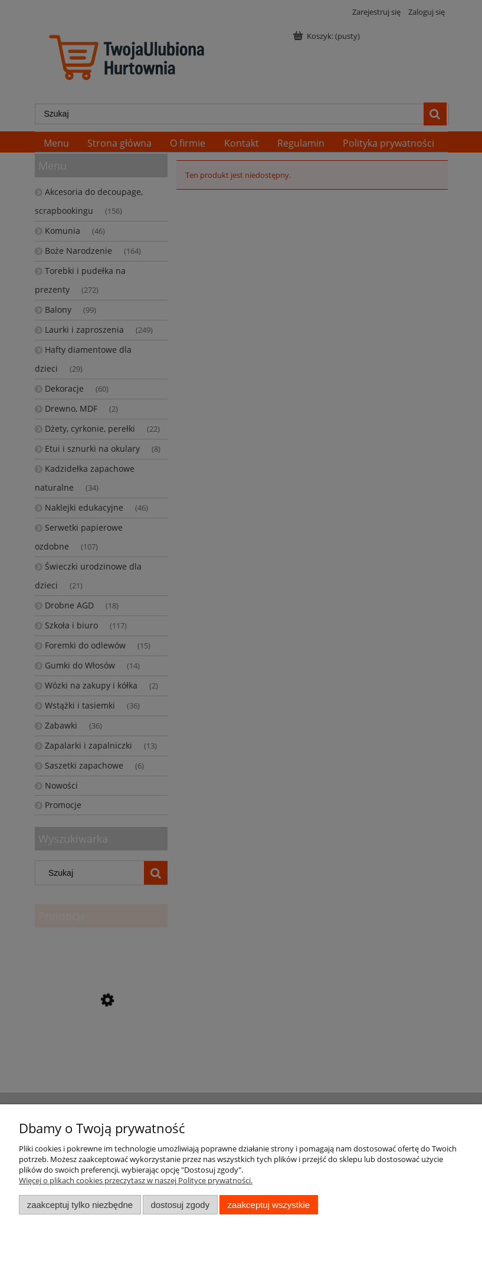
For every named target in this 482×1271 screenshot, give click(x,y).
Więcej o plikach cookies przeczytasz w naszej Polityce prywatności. (136, 1180)
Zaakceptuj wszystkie (269, 1205)
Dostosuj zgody (179, 1205)
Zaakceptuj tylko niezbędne (80, 1205)
